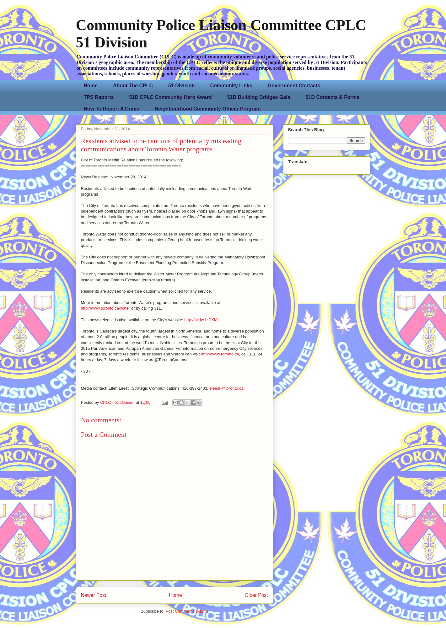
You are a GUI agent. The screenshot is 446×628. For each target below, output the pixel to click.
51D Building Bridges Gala (258, 97)
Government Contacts (294, 85)
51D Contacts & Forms (333, 97)
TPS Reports (99, 97)
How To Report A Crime (111, 108)
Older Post (256, 595)
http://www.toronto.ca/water (105, 308)
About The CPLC (133, 85)
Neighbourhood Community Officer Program (208, 108)
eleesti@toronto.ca (226, 388)
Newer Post (93, 595)
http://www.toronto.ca (220, 354)
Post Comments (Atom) (187, 611)
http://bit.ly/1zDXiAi (201, 319)
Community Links (231, 85)
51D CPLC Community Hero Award (170, 97)
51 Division (181, 85)
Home (91, 85)
